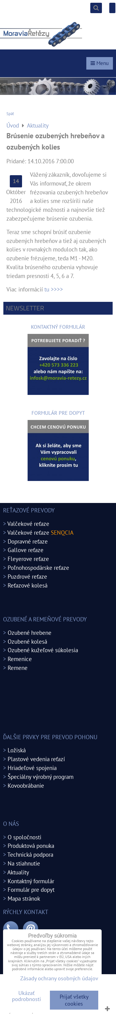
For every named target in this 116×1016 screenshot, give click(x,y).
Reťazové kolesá (27, 585)
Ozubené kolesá (27, 641)
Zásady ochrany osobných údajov (59, 978)
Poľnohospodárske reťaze (38, 567)
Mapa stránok (24, 898)
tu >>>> (53, 289)
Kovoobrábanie (26, 785)
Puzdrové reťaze (27, 576)
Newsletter (25, 308)
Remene (18, 667)
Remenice (20, 659)
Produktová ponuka (31, 845)
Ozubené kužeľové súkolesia (43, 650)
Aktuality (18, 872)
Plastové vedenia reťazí (36, 759)
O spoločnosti (24, 837)
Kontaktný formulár (31, 881)
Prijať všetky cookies (74, 1000)
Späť (10, 113)
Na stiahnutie (24, 863)
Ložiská (17, 750)
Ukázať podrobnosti (26, 996)
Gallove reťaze (25, 550)
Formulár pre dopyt (31, 889)
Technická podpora (30, 854)
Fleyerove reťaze (28, 558)
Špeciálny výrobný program (40, 776)
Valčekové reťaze (28, 523)
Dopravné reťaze (28, 541)
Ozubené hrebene (29, 632)
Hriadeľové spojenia (32, 768)
